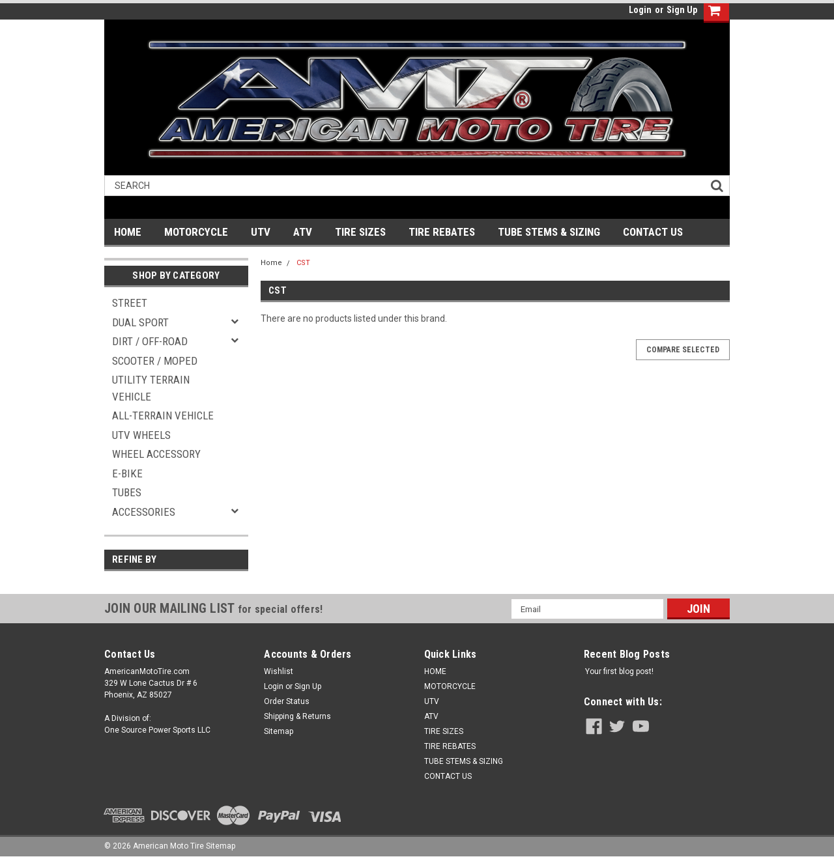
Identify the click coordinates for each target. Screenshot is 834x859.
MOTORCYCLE (196, 231)
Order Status (286, 701)
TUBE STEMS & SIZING (549, 231)
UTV (260, 231)
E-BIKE (127, 473)
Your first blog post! (619, 671)
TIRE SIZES (360, 231)
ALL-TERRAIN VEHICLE (163, 415)
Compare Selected (682, 349)
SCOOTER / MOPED (154, 360)
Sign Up (682, 10)
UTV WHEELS (141, 435)
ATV (302, 231)
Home (271, 263)
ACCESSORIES (143, 511)
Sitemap (278, 731)
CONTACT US (653, 231)
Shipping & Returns (297, 716)
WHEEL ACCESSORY (156, 453)
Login (640, 10)
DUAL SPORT (140, 322)
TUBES (126, 492)
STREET (129, 302)
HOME (127, 231)
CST (303, 263)
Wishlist (278, 671)
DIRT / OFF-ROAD (150, 341)
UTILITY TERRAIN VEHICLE (151, 388)
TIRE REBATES (442, 231)
